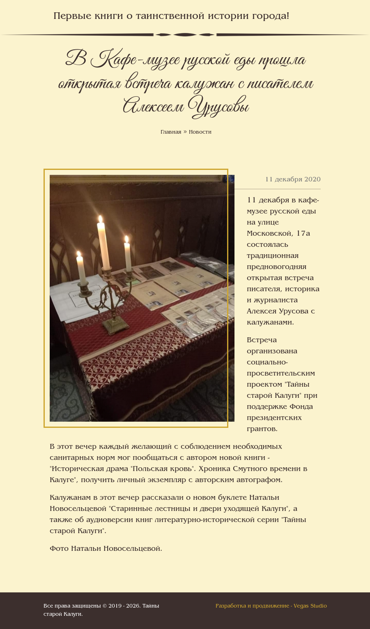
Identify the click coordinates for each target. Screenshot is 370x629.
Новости (200, 132)
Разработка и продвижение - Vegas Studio (271, 606)
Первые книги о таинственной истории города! (171, 16)
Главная (171, 132)
